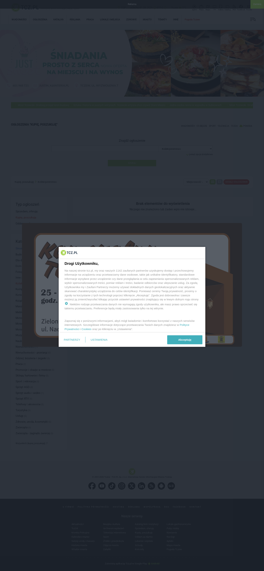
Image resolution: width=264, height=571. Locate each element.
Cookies (86, 328)
